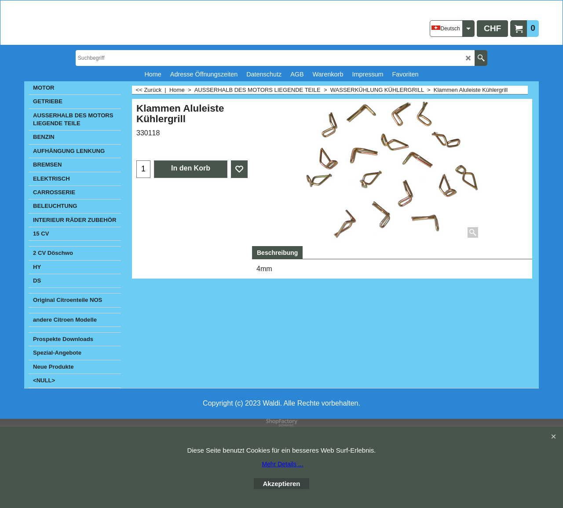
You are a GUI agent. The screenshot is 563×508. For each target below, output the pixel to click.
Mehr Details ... (282, 464)
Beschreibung (277, 252)
